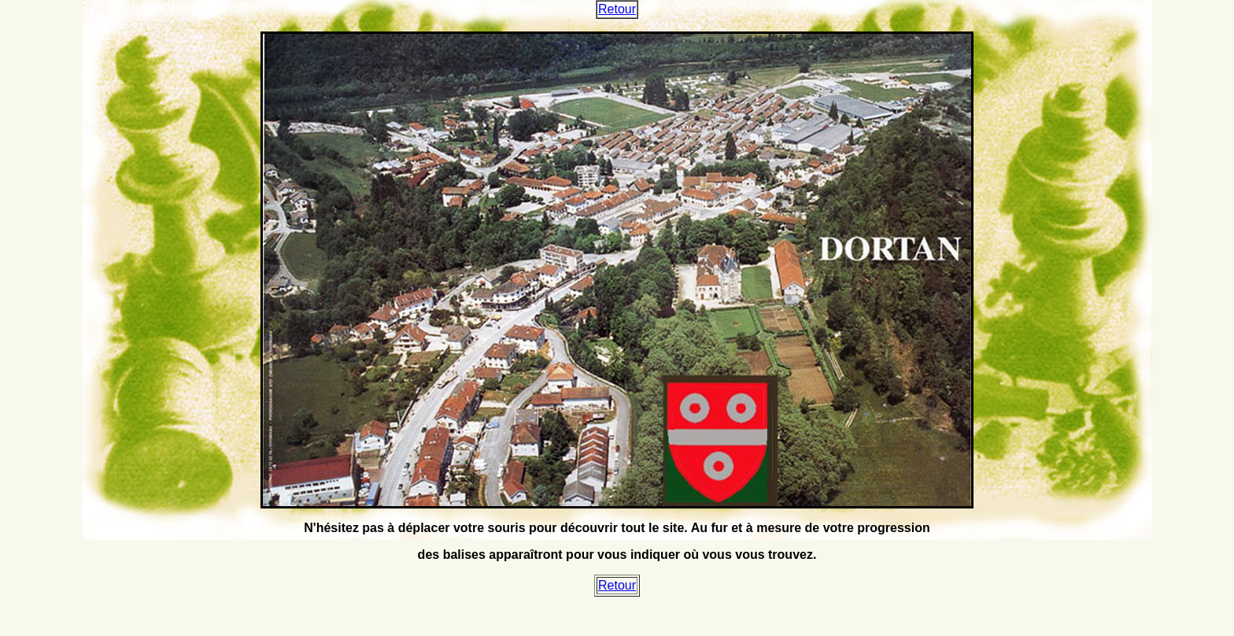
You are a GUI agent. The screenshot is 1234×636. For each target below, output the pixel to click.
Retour (617, 9)
